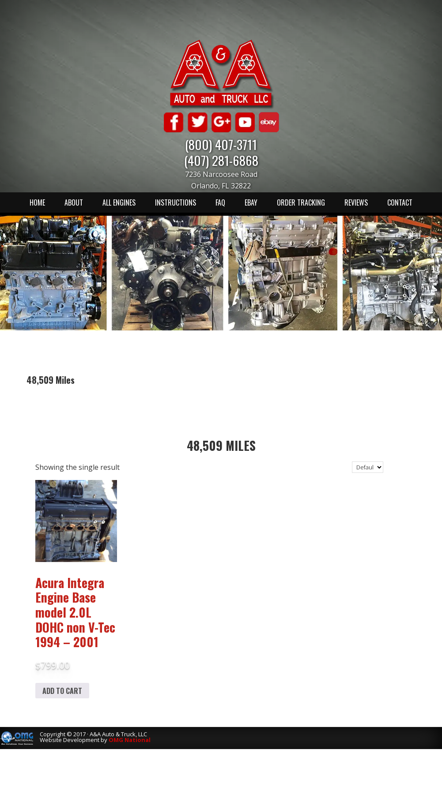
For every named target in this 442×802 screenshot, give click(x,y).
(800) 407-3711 (221, 144)
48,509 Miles (221, 445)
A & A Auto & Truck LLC (221, 73)
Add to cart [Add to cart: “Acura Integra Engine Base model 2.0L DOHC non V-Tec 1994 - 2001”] (62, 691)
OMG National (130, 740)
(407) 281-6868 (221, 159)
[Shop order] (367, 467)
